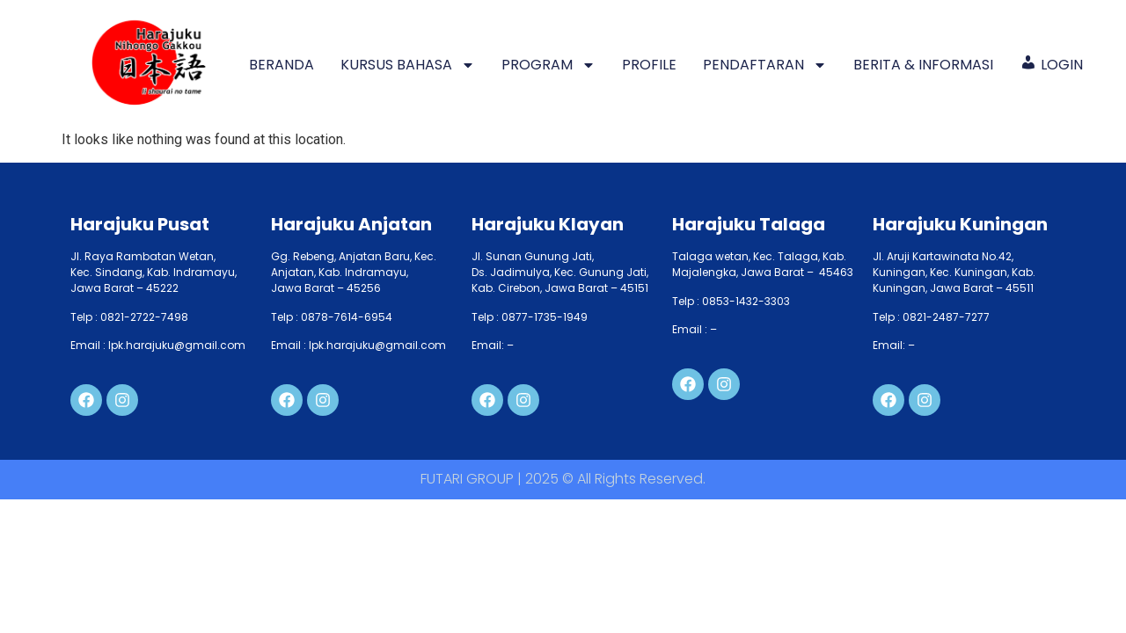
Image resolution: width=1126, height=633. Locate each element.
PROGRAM (548, 65)
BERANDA (281, 65)
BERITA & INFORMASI (923, 65)
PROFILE (649, 65)
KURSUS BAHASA (407, 65)
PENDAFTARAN (765, 65)
